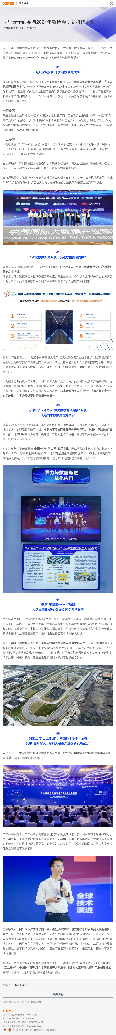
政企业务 (24, 3)
